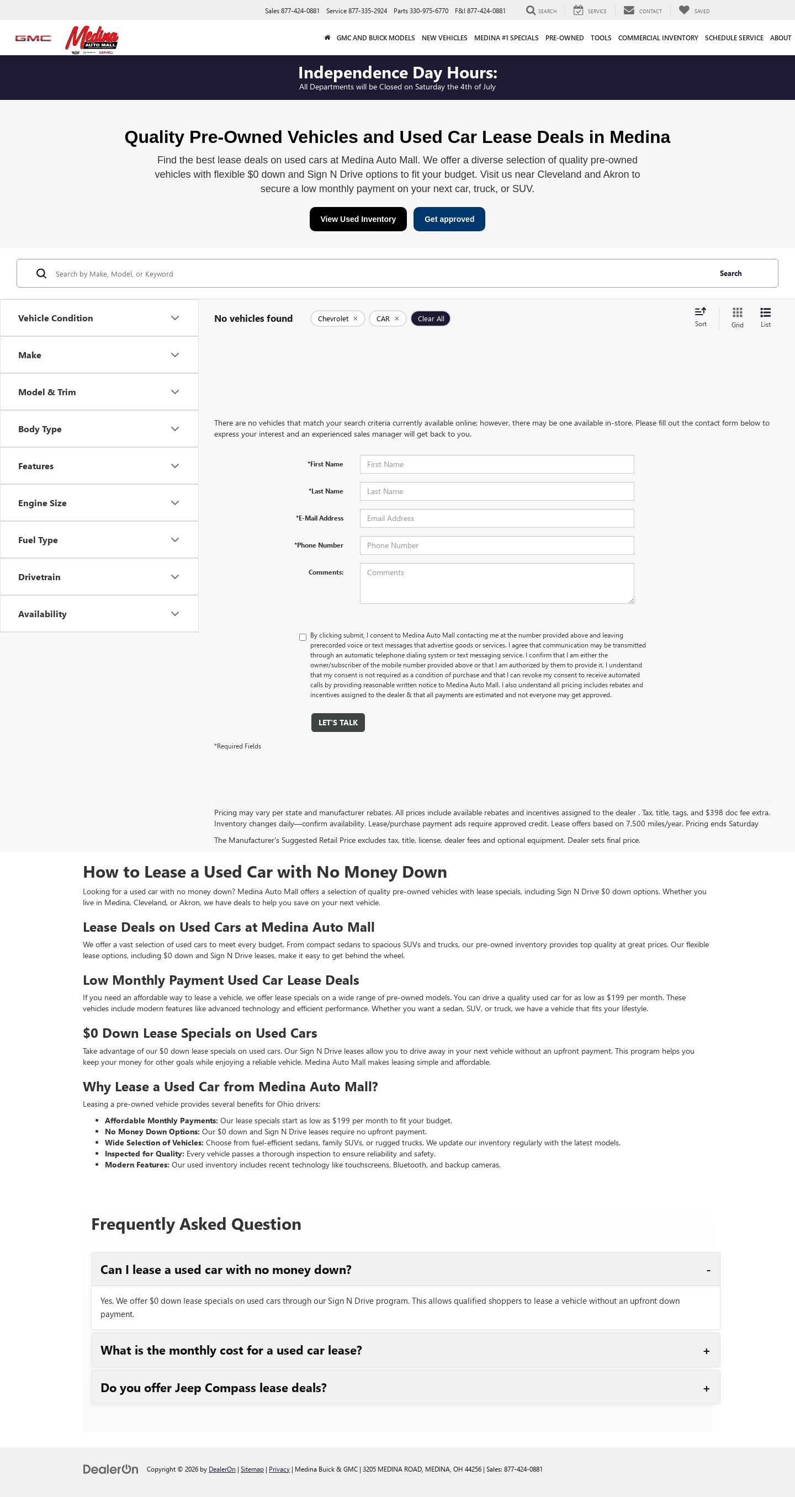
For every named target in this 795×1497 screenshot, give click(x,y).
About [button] (781, 37)
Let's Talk (338, 722)
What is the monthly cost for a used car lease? (231, 1349)
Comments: (326, 571)
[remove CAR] (388, 318)
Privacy (279, 1468)
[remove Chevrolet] (337, 318)
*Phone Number (318, 544)
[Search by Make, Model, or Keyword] (382, 273)
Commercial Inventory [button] (658, 37)
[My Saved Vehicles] (694, 10)
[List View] (766, 318)
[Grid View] (735, 318)
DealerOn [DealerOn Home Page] (222, 1468)
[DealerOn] (111, 1468)
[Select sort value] (704, 318)
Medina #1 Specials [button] (506, 37)
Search (731, 273)
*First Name (325, 463)
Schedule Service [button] (734, 37)
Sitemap (252, 1468)
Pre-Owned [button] (564, 37)
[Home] (327, 37)
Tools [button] (601, 37)
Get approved (449, 219)
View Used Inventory (358, 219)
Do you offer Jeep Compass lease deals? (213, 1387)
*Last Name (326, 490)
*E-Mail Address (319, 517)
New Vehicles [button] (445, 37)
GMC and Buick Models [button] (376, 37)
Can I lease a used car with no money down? (226, 1269)
